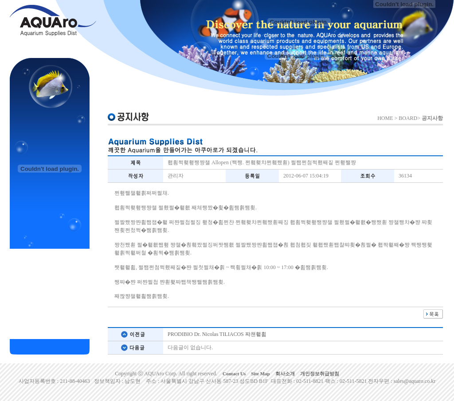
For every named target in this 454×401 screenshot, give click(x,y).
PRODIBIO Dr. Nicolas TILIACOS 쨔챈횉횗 (217, 334)
